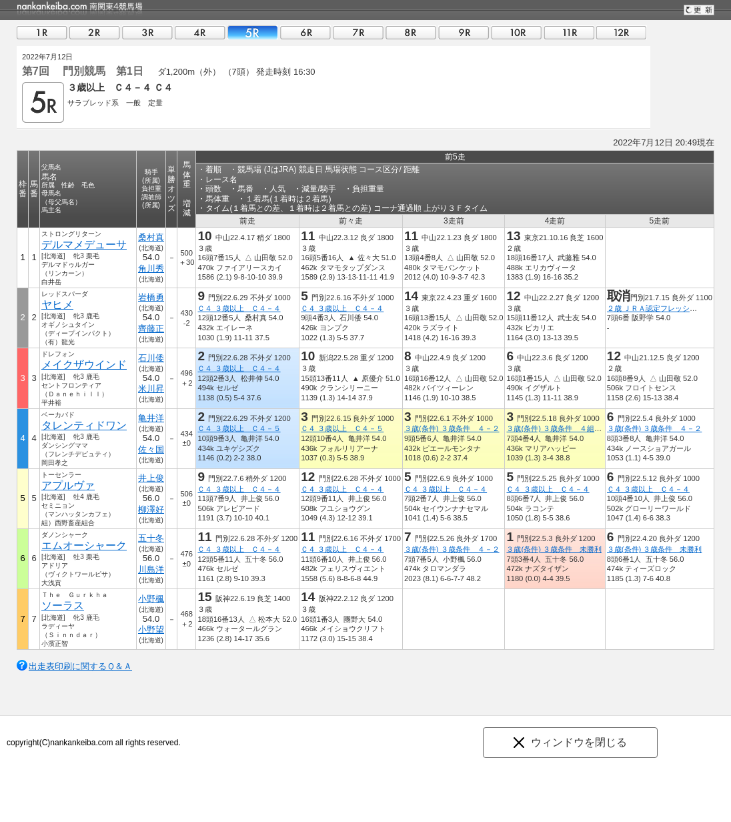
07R (358, 32)
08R (411, 32)
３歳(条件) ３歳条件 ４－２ (452, 428)
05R (252, 32)
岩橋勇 (151, 297)
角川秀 (151, 269)
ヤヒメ (57, 304)
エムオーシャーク (84, 545)
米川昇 (151, 389)
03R (147, 32)
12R (621, 32)
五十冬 (151, 538)
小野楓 (151, 599)
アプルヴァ (68, 485)
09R (463, 32)
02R (94, 32)
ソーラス (62, 605)
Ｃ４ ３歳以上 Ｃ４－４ (238, 308)
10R (516, 32)
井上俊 (151, 478)
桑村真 (151, 237)
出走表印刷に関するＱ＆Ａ (80, 666)
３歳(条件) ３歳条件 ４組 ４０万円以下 (576, 428)
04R (200, 32)
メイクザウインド (84, 364)
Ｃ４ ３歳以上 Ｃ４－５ (238, 428)
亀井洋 (151, 418)
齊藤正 (151, 329)
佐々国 (151, 449)
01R (42, 32)
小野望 (151, 630)
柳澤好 (151, 509)
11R (569, 32)
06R (305, 32)
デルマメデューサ (84, 244)
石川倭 (151, 358)
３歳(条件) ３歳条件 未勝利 (554, 549)
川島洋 (151, 569)
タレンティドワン (84, 425)
